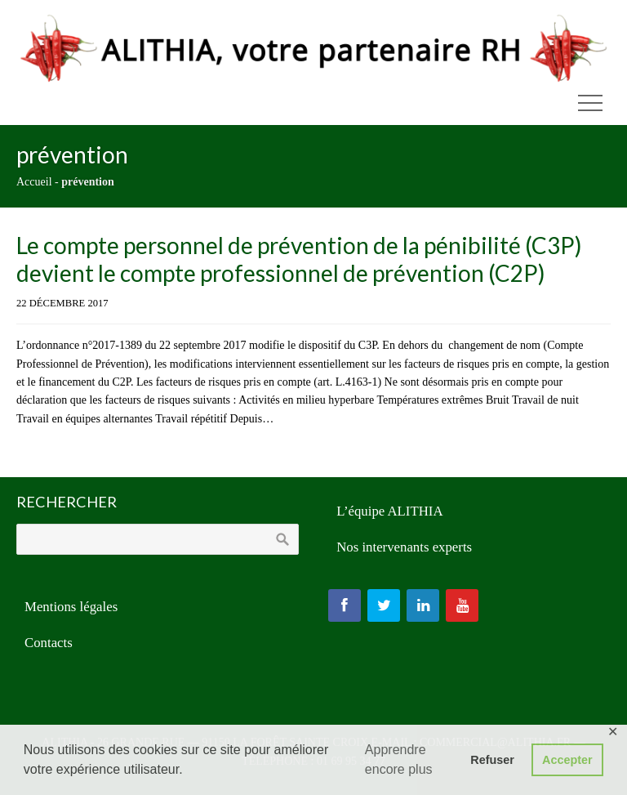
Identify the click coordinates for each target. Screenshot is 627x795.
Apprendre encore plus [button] (399, 759)
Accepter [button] (567, 759)
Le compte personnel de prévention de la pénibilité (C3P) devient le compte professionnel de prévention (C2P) (299, 259)
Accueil (34, 182)
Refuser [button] (492, 759)
